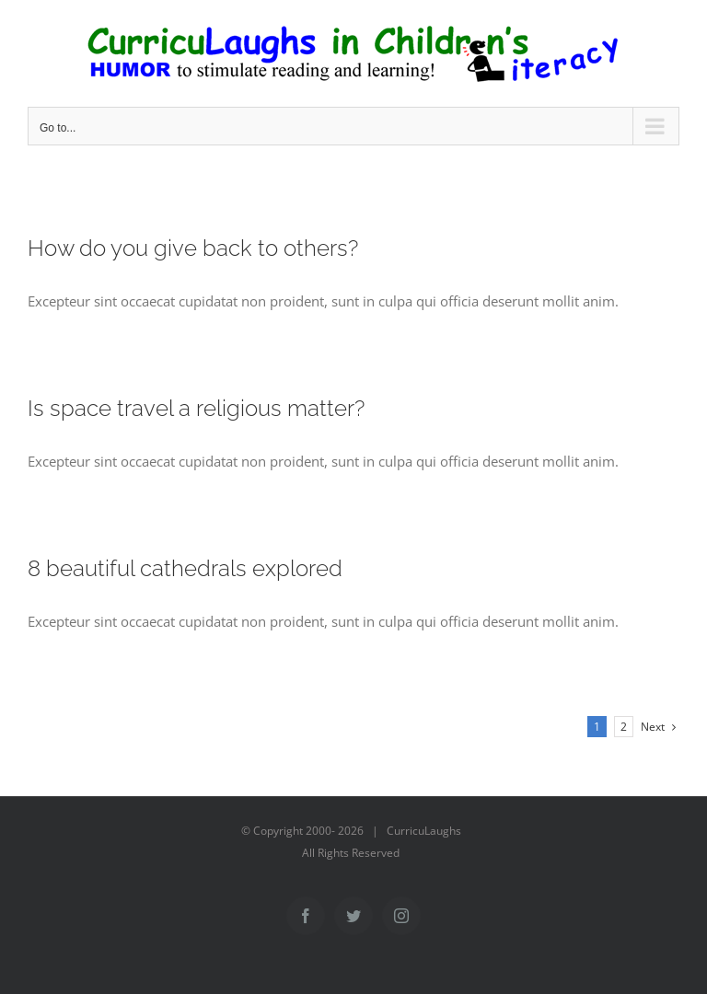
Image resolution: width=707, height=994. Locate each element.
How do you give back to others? (193, 248)
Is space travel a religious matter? (196, 408)
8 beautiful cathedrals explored (185, 568)
